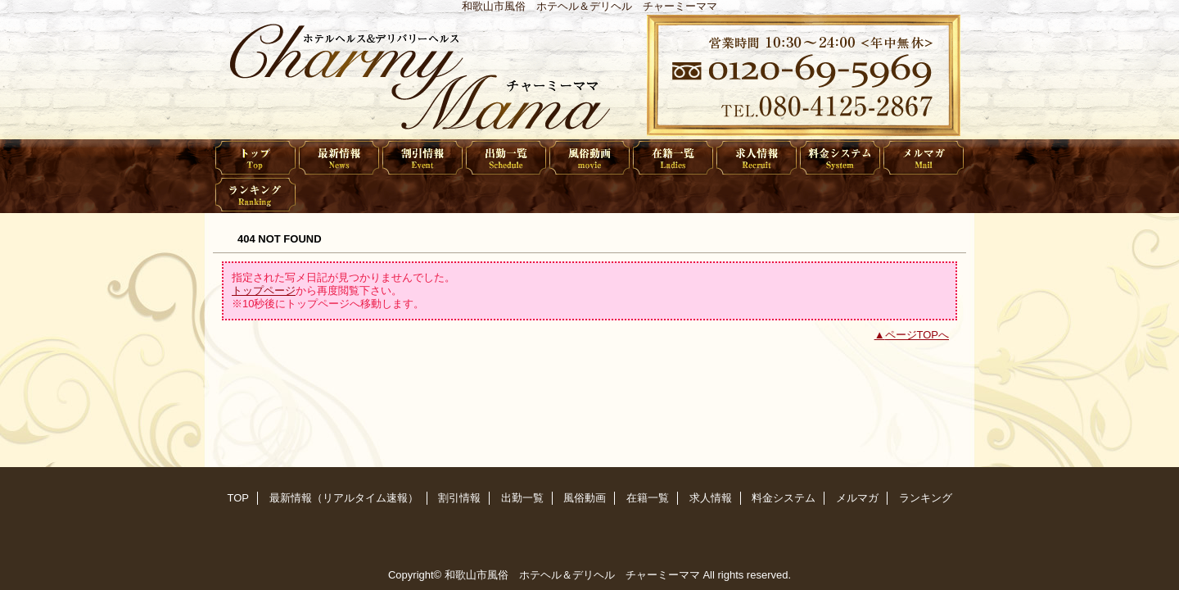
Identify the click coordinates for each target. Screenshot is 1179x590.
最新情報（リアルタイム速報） (339, 157)
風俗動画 (589, 157)
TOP (255, 157)
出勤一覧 (506, 157)
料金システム (840, 157)
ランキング (255, 194)
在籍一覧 (673, 157)
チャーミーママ (589, 75)
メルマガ (923, 157)
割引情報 (422, 157)
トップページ (264, 290)
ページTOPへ (917, 335)
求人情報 (756, 157)
